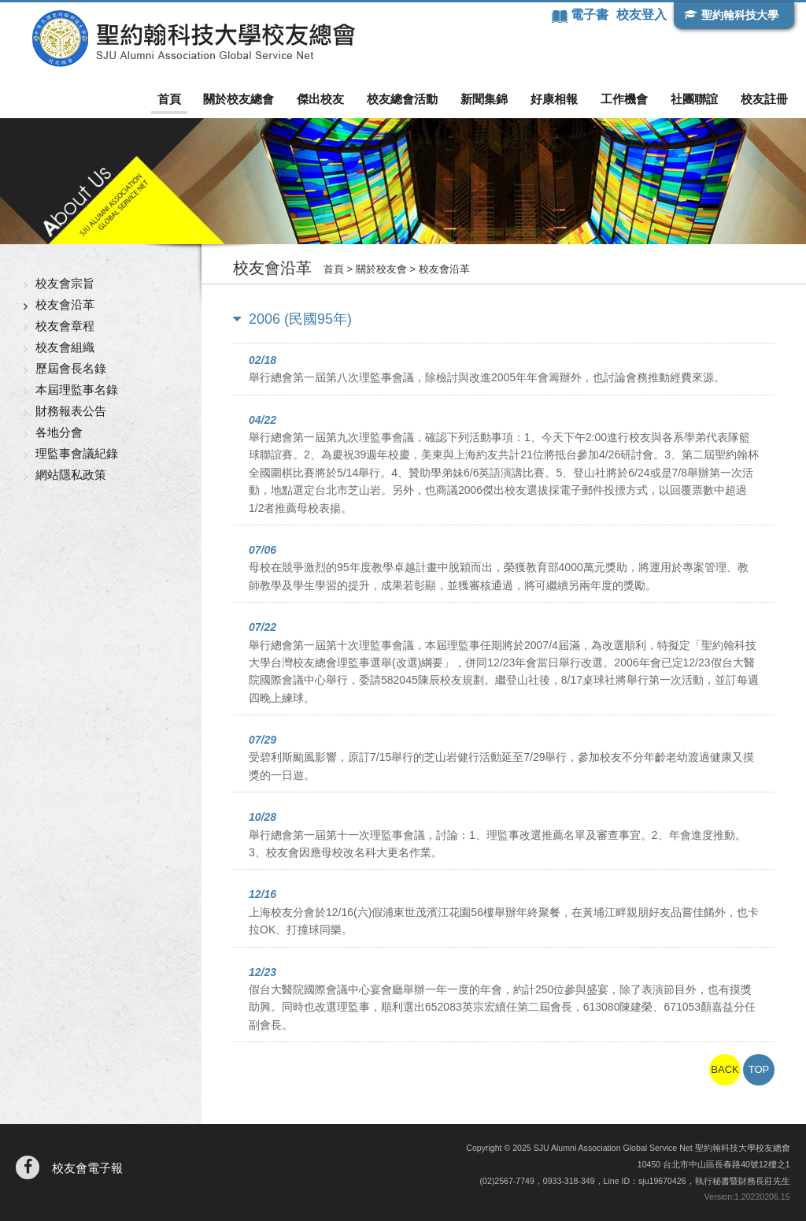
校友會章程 (64, 325)
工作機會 (624, 99)
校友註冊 (764, 99)
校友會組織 (64, 347)
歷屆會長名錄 (70, 368)
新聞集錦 (484, 99)
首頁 (169, 99)
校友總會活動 (402, 99)
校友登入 (641, 14)
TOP (759, 1069)
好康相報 (554, 99)
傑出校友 (320, 99)
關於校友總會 (238, 99)
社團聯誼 (694, 99)
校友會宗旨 (64, 283)
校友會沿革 (64, 304)
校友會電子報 (87, 1168)
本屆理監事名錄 (76, 389)
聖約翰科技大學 (739, 14)
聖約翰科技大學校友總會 (193, 38)
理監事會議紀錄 (76, 453)
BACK (724, 1069)
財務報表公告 (70, 411)
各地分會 (59, 432)
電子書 (591, 14)
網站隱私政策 (70, 474)
